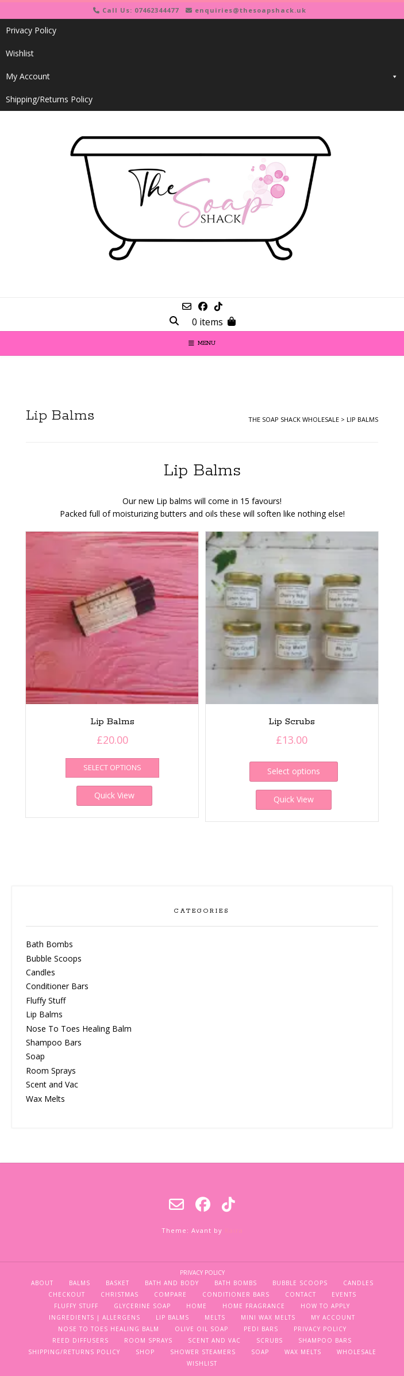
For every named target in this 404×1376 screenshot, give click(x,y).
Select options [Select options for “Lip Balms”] (112, 767)
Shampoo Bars (54, 1042)
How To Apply (325, 1306)
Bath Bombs (49, 944)
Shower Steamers (203, 1352)
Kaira (234, 1230)
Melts (215, 1317)
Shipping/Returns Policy (49, 99)
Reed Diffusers (80, 1340)
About (42, 1283)
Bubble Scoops (54, 958)
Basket (117, 1283)
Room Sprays (51, 1070)
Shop (145, 1352)
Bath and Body (172, 1283)
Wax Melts (45, 1098)
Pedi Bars (261, 1329)
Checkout (66, 1294)
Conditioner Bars (57, 986)
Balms (79, 1283)
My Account (202, 76)
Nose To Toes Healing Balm (79, 1028)
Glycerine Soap (142, 1306)
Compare (170, 1294)
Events (344, 1294)
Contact (300, 1294)
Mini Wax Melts (268, 1317)
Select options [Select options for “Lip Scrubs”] (293, 771)
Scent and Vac (52, 1084)
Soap (35, 1056)
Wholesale (356, 1352)
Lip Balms (44, 1014)
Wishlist (20, 53)
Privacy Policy (31, 30)
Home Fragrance (253, 1306)
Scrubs (269, 1340)
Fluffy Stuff (46, 1000)
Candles (40, 972)
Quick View (114, 795)
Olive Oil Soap (201, 1329)
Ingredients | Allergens (94, 1317)
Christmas (119, 1294)
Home (196, 1306)
